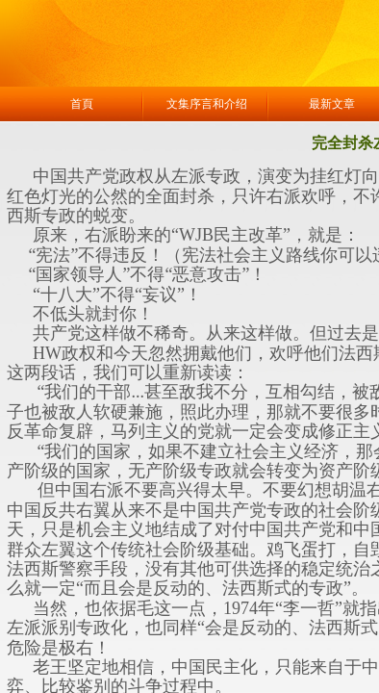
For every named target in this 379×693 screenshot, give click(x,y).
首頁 (81, 104)
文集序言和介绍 (206, 104)
